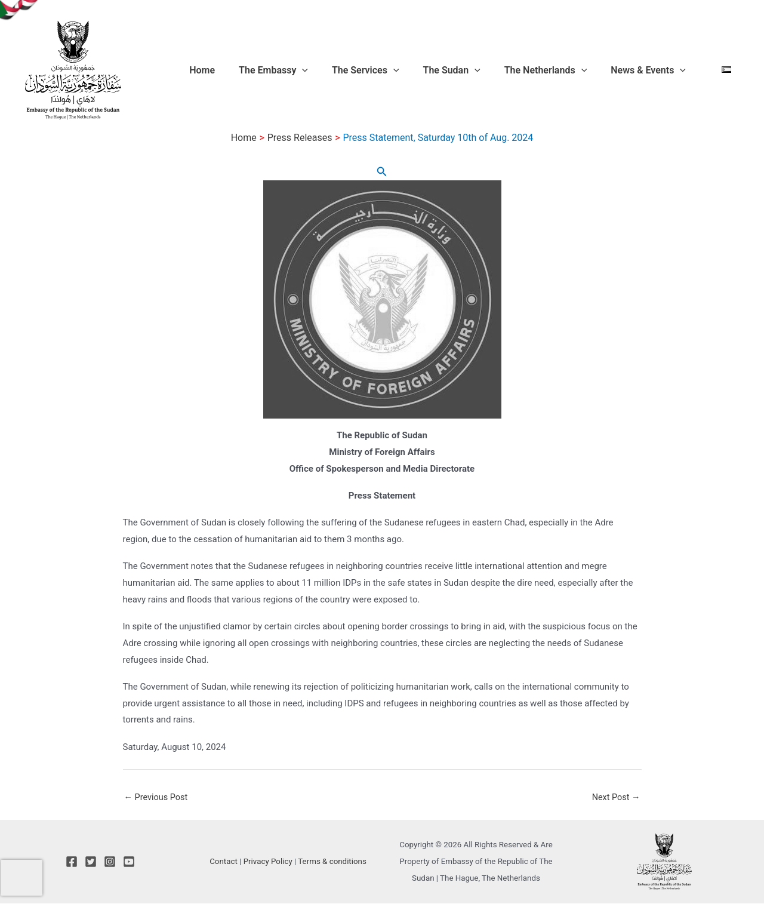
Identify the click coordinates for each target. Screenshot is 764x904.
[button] (351, 70)
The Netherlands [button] (566, 70)
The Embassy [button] (322, 70)
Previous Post (157, 797)
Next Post (615, 797)
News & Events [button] (659, 70)
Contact (224, 861)
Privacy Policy (268, 861)
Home (260, 70)
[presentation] (21, 878)
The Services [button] (405, 70)
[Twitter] (91, 862)
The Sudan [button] (481, 70)
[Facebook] (72, 862)
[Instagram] (110, 862)
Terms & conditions (332, 861)
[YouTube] (129, 862)
